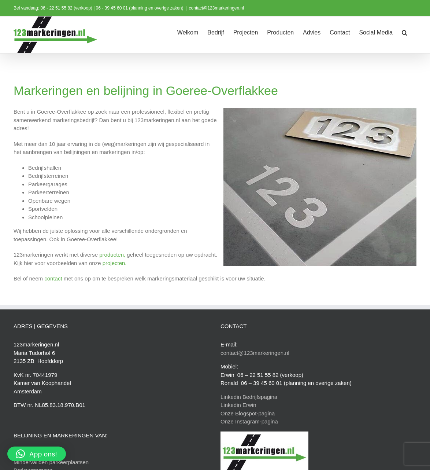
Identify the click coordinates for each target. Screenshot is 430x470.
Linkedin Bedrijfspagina (248, 397)
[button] (404, 31)
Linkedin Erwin (238, 405)
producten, (112, 254)
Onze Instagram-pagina (249, 421)
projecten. (115, 263)
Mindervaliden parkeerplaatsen (51, 462)
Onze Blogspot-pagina (247, 413)
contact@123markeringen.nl (216, 8)
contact (53, 278)
